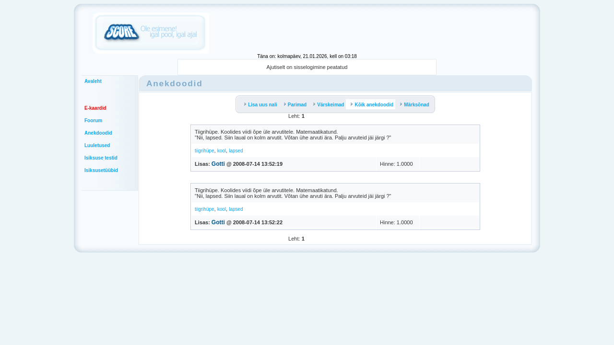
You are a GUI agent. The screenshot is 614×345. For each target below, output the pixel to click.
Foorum (93, 120)
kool (221, 150)
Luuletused (97, 145)
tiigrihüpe (204, 150)
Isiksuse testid (101, 158)
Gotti (218, 164)
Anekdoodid (98, 133)
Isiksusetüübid (101, 170)
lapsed (236, 150)
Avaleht (93, 81)
